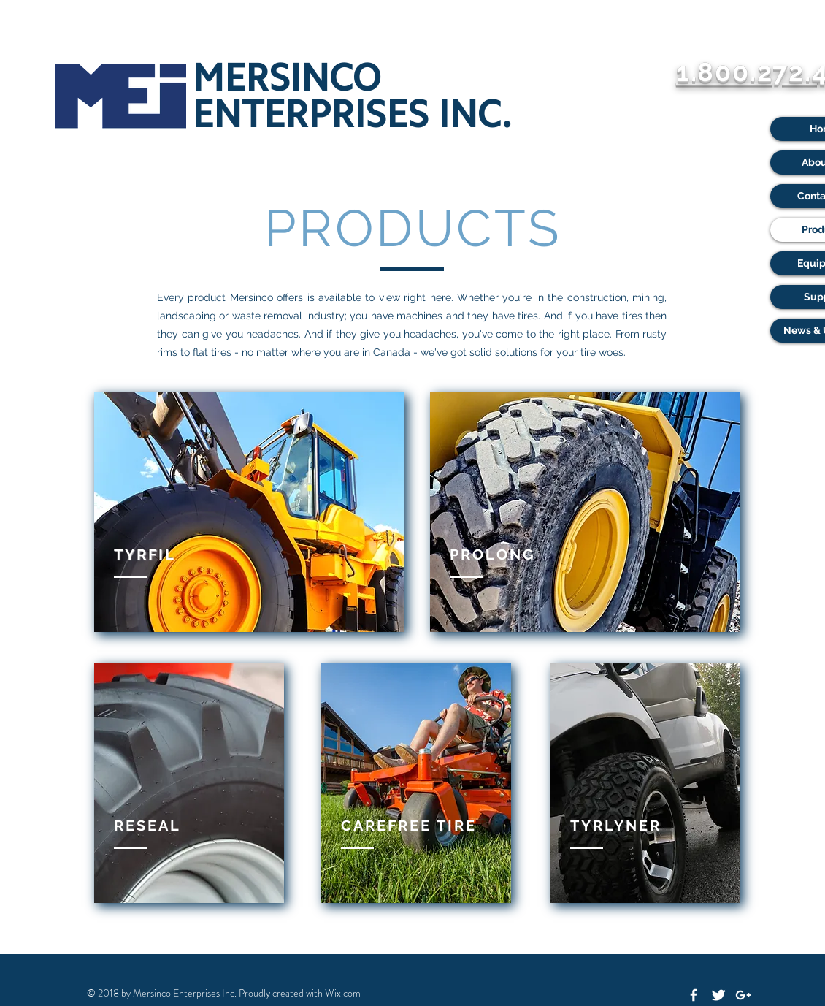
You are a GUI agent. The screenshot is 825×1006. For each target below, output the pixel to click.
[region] (249, 512)
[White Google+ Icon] (743, 995)
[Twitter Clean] (718, 995)
